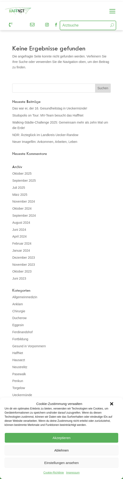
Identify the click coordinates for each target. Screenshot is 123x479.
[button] (111, 404)
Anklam (17, 304)
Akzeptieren (61, 438)
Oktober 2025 (22, 173)
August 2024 (21, 222)
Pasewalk (19, 374)
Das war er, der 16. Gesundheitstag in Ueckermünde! (49, 108)
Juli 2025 (18, 187)
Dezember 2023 (23, 257)
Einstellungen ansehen (61, 463)
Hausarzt (18, 360)
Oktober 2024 (22, 208)
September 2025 (24, 180)
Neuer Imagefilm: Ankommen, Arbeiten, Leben (44, 142)
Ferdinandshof (22, 332)
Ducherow (19, 318)
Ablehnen (61, 450)
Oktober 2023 (22, 271)
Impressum (72, 472)
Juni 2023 (19, 278)
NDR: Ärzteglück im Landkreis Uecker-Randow (45, 135)
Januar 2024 (21, 250)
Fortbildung (20, 339)
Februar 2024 (21, 243)
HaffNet (17, 353)
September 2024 (24, 215)
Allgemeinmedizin (24, 297)
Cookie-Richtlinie (53, 472)
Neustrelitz (19, 367)
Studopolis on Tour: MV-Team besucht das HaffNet (47, 115)
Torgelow (18, 388)
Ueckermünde (22, 395)
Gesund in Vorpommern (29, 346)
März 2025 (19, 194)
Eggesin (18, 325)
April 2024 (19, 236)
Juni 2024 (19, 229)
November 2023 (23, 264)
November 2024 (23, 201)
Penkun (17, 381)
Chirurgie (18, 311)
